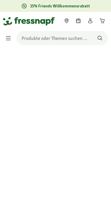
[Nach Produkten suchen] (100, 38)
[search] (62, 38)
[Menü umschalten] (10, 38)
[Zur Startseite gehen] (10, 21)
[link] (67, 20)
